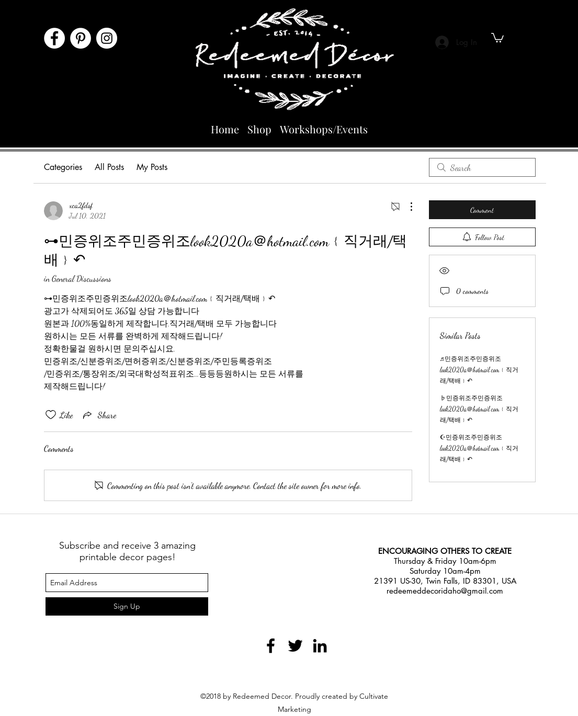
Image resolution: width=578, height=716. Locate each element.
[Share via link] (98, 414)
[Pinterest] (80, 38)
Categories (63, 167)
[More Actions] (406, 206)
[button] (497, 37)
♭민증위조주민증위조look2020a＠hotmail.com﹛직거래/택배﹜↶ (479, 409)
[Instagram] (106, 38)
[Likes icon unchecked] (51, 414)
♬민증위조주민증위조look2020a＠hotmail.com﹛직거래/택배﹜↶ (479, 369)
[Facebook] (54, 38)
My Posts (152, 167)
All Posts (109, 167)
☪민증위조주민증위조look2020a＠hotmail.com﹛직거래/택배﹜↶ (479, 448)
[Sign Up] (127, 606)
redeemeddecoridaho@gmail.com (445, 591)
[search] (482, 167)
